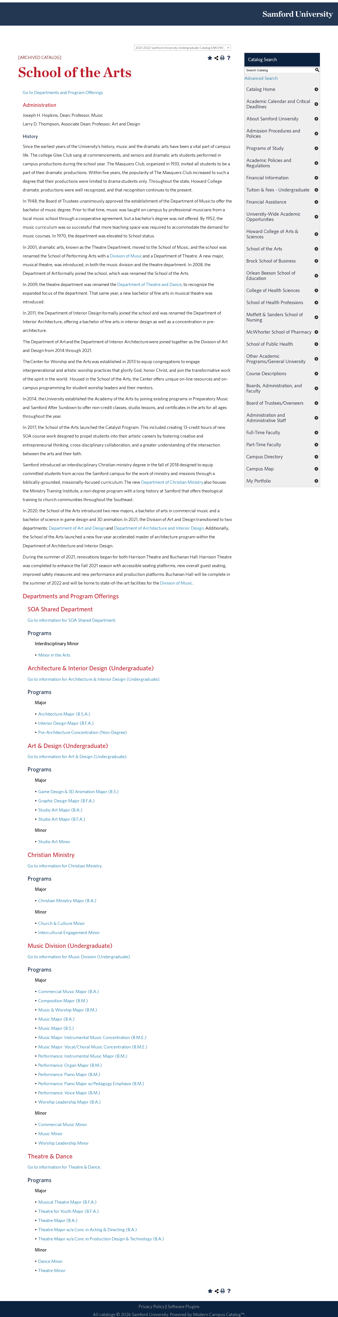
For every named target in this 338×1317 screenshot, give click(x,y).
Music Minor (50, 1133)
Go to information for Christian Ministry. (65, 865)
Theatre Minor (52, 1270)
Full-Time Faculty (263, 432)
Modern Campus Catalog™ (218, 1314)
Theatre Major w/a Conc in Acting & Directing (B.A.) (87, 1229)
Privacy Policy (151, 1306)
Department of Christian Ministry (172, 482)
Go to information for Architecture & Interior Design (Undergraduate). (94, 679)
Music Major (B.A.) (56, 1019)
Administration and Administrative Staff (266, 417)
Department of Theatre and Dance (149, 284)
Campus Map (260, 468)
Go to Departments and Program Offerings (63, 92)
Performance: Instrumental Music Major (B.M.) (82, 1056)
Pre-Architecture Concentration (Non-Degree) (82, 732)
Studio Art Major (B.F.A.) (61, 819)
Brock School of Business (271, 260)
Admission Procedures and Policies (273, 133)
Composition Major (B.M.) (63, 1000)
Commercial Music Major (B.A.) (68, 991)
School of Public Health (269, 344)
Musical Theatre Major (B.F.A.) (67, 1202)
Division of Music (126, 255)
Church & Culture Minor (61, 923)
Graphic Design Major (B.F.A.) (66, 800)
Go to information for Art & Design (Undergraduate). (77, 756)
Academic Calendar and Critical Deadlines (278, 103)
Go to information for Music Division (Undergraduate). (79, 956)
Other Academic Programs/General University (276, 358)
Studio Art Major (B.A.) (60, 809)
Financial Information (267, 177)
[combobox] (182, 48)
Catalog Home (260, 89)
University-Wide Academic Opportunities (273, 216)
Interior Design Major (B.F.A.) (66, 723)
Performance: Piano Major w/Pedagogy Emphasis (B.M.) (91, 1083)
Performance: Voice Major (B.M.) (69, 1092)
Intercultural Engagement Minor (69, 932)
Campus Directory (264, 456)
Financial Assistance (266, 202)
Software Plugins (183, 1306)
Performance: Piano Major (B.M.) (69, 1074)
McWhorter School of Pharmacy (279, 332)
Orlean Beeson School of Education (270, 275)
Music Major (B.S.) (56, 1028)
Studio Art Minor (54, 841)
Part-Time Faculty (263, 444)
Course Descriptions (266, 373)
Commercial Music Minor (62, 1124)
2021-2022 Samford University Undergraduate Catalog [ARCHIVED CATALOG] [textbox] (183, 48)
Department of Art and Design (77, 528)
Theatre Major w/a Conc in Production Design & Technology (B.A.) (101, 1238)
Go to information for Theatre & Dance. (64, 1167)
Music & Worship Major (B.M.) (67, 1009)
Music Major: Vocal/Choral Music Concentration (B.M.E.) (92, 1046)
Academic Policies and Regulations (268, 162)
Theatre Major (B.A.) (57, 1220)
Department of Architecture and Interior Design (159, 528)
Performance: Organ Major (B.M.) (70, 1065)
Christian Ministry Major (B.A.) (67, 900)
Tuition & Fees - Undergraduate (277, 189)
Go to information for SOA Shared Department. (72, 620)
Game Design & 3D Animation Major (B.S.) (78, 791)
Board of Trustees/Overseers (274, 403)
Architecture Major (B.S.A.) (64, 714)
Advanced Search (261, 78)
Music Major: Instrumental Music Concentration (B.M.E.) (92, 1037)
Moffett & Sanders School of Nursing (274, 317)
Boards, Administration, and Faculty (274, 388)
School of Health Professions (274, 302)
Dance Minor (50, 1261)
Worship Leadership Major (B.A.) (69, 1102)
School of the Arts (264, 248)
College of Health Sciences (273, 290)
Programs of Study (265, 148)
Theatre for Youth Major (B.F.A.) (68, 1211)
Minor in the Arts (54, 655)
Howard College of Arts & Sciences (272, 233)
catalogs (107, 1314)
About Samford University (272, 118)
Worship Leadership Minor (63, 1143)
